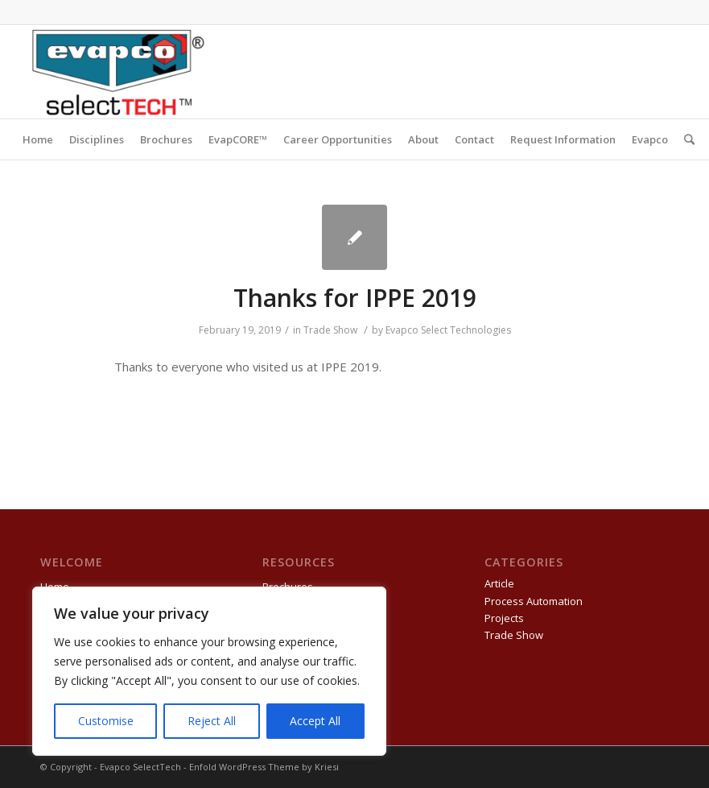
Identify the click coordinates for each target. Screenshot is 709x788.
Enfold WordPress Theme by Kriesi (264, 767)
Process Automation (533, 601)
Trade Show (330, 330)
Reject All (212, 720)
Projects (504, 618)
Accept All (315, 720)
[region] (209, 671)
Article (499, 583)
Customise (106, 720)
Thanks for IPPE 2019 (354, 297)
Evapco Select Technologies (448, 330)
